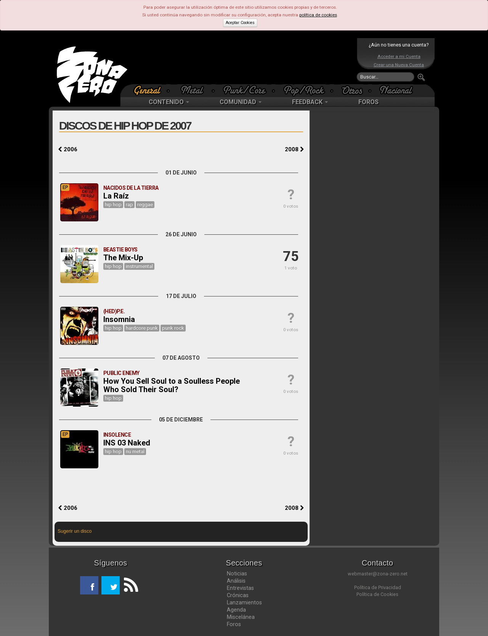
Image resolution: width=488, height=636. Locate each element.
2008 (294, 149)
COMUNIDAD (241, 102)
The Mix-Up (123, 257)
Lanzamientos (244, 602)
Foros (234, 624)
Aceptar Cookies (240, 22)
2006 (67, 149)
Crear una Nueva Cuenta (399, 64)
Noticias (237, 573)
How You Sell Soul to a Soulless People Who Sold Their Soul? (171, 385)
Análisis (236, 581)
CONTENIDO (169, 102)
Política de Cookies (377, 594)
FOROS (368, 102)
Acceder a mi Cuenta (399, 56)
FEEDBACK (310, 102)
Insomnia (119, 319)
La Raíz (116, 196)
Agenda (236, 610)
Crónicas (238, 595)
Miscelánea (241, 617)
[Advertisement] (242, 61)
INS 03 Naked (126, 443)
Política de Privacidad (377, 587)
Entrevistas (240, 588)
